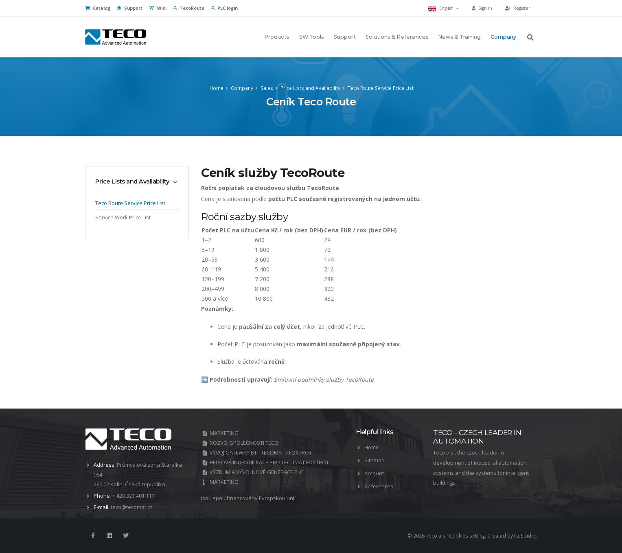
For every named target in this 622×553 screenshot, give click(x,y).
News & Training (459, 37)
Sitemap (374, 460)
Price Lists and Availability (310, 88)
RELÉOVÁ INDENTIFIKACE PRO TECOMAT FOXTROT (269, 462)
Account (374, 473)
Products (276, 37)
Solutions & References (397, 37)
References (378, 486)
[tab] (137, 181)
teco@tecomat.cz (132, 507)
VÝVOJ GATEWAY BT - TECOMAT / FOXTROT (261, 452)
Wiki (157, 8)
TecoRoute (188, 8)
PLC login (224, 8)
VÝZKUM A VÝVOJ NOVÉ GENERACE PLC (256, 472)
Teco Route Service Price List (381, 88)
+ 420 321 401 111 (133, 495)
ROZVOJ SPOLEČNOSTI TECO (244, 442)
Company (503, 37)
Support (129, 8)
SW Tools (311, 37)
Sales (267, 88)
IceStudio (525, 535)
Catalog (97, 8)
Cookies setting (467, 535)
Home (216, 88)
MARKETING (224, 433)
